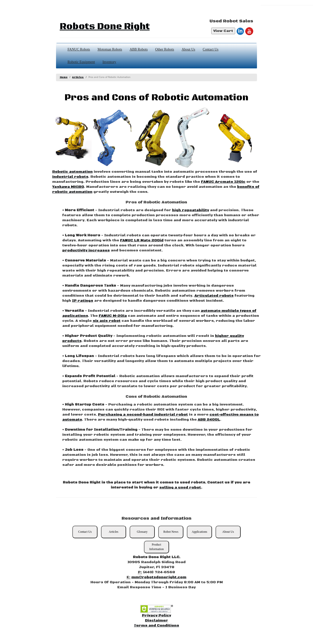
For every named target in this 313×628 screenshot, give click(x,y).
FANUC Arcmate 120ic (223, 182)
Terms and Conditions (156, 625)
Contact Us (211, 49)
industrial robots (70, 176)
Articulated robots (214, 295)
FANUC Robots (79, 49)
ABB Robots (139, 49)
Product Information (156, 547)
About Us (188, 49)
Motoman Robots (109, 49)
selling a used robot (180, 487)
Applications (199, 531)
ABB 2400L (209, 419)
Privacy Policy (156, 615)
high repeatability (190, 210)
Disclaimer (156, 620)
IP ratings (82, 300)
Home (64, 77)
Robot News (170, 531)
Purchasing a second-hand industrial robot (143, 414)
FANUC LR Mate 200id (142, 240)
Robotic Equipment (81, 62)
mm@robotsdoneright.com (158, 577)
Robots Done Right (105, 26)
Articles (78, 77)
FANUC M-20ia (113, 315)
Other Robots (164, 49)
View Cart (223, 31)
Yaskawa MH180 (68, 187)
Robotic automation (72, 171)
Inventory (109, 62)
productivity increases (86, 250)
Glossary (142, 531)
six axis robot (107, 321)
